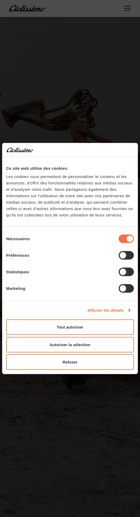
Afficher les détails (105, 310)
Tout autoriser (70, 327)
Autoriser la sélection (70, 344)
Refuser (70, 362)
